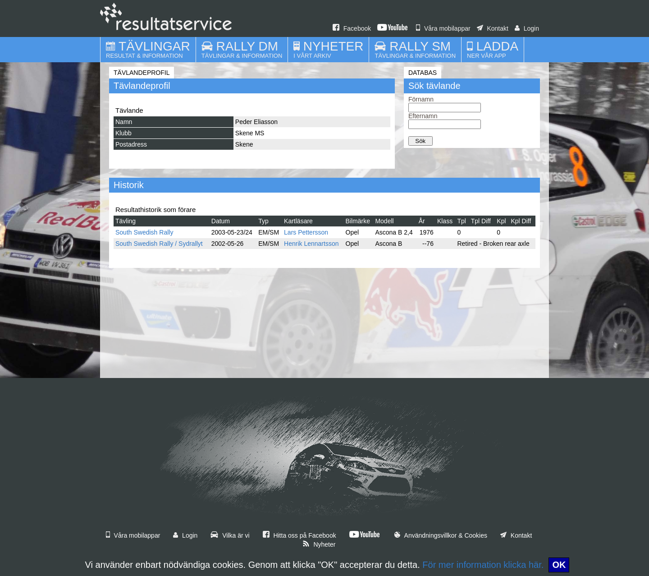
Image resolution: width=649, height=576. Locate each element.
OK (559, 565)
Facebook (352, 28)
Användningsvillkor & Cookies (440, 535)
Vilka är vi (229, 535)
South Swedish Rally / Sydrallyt (159, 243)
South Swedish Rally (144, 232)
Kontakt (492, 28)
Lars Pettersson (306, 232)
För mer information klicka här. (483, 565)
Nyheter (319, 544)
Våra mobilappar (443, 28)
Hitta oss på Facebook (299, 535)
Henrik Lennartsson (311, 243)
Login (527, 28)
